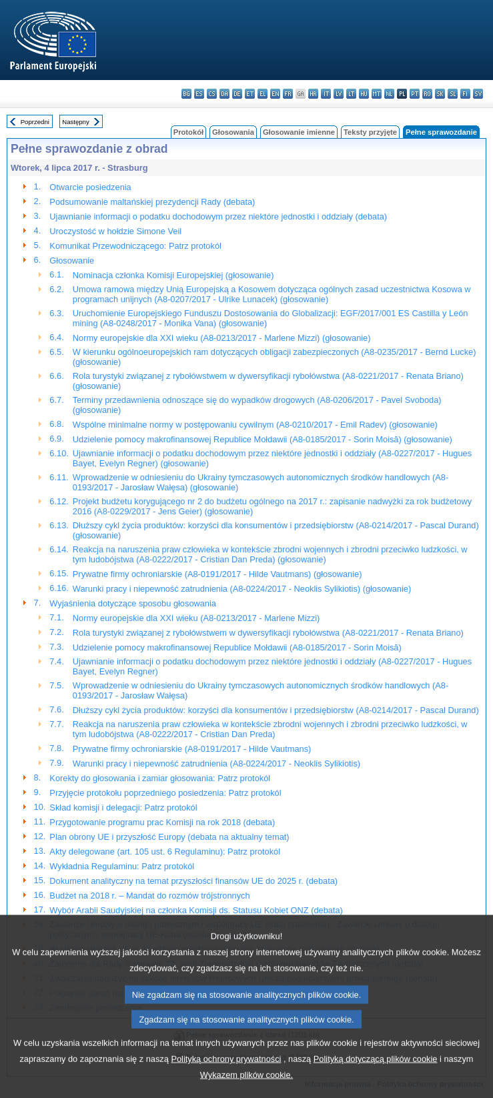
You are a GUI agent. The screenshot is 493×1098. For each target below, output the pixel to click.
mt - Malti (377, 94)
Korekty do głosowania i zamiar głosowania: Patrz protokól (159, 778)
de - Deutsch (237, 94)
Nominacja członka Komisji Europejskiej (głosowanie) (173, 275)
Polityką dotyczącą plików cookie (376, 1079)
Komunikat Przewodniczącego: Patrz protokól (135, 246)
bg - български (186, 94)
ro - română (427, 94)
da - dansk (224, 94)
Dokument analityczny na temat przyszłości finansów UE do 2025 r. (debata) (193, 881)
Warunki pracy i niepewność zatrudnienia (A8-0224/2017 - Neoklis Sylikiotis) (216, 763)
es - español (199, 94)
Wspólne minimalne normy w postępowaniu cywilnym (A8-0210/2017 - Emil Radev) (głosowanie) (255, 425)
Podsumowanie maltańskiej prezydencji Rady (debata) (152, 202)
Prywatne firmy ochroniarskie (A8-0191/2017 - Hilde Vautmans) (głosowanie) (217, 574)
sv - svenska (478, 94)
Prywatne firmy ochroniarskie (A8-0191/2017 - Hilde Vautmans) (192, 749)
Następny (75, 121)
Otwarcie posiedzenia (90, 187)
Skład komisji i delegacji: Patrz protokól (123, 807)
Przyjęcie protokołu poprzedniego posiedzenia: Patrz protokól (165, 793)
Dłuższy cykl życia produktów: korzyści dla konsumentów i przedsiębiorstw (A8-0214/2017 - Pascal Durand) (276, 710)
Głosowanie (71, 260)
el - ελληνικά (263, 94)
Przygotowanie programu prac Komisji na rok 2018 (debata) (162, 822)
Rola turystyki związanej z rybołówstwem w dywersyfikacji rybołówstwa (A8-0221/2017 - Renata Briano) (268, 633)
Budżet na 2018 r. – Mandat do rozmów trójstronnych (149, 896)
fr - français (288, 94)
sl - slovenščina (453, 94)
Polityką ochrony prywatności (226, 1079)
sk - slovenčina (440, 94)
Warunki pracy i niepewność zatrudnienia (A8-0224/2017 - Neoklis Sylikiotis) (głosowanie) (242, 589)
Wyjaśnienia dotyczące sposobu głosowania (132, 603)
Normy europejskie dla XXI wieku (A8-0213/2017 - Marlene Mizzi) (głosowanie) (222, 338)
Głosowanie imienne (299, 132)
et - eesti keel (250, 94)
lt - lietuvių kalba (351, 94)
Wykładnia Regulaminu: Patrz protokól (121, 866)
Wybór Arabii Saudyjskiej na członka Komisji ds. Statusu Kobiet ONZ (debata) (195, 910)
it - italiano (326, 94)
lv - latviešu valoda (339, 94)
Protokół (188, 132)
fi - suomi (465, 94)
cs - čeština (212, 94)
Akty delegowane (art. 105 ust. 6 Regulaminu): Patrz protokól (164, 852)
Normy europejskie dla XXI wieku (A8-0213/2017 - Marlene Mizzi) (196, 618)
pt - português (415, 94)
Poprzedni (35, 121)
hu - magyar (364, 94)
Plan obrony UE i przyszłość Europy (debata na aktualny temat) (169, 837)
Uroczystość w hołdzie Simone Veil (115, 231)
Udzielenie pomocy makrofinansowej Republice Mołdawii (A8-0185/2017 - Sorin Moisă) (237, 647)
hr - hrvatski (313, 94)
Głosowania (233, 132)
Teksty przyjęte (370, 132)
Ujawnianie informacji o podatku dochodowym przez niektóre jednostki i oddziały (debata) (218, 216)
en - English (275, 94)
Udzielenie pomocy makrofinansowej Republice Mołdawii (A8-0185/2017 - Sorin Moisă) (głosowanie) (262, 439)
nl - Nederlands (389, 94)
